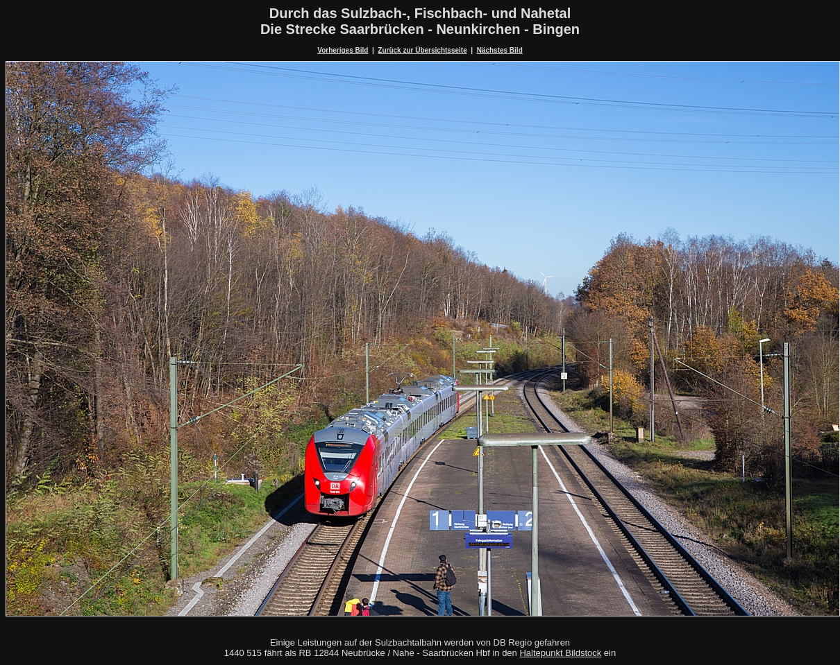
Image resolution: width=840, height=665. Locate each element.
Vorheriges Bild (342, 50)
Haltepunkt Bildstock (560, 653)
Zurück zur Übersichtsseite (422, 50)
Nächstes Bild (500, 50)
